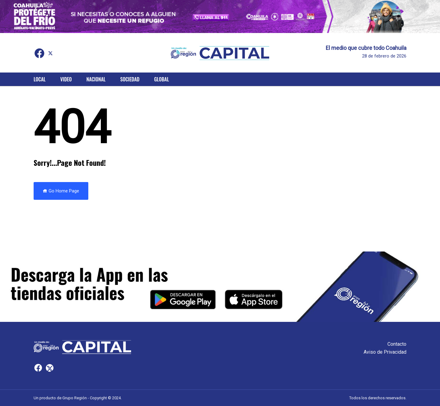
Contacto (396, 344)
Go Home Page (61, 191)
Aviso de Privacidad (385, 352)
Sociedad (130, 79)
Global (161, 79)
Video (66, 79)
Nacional (96, 79)
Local (40, 79)
